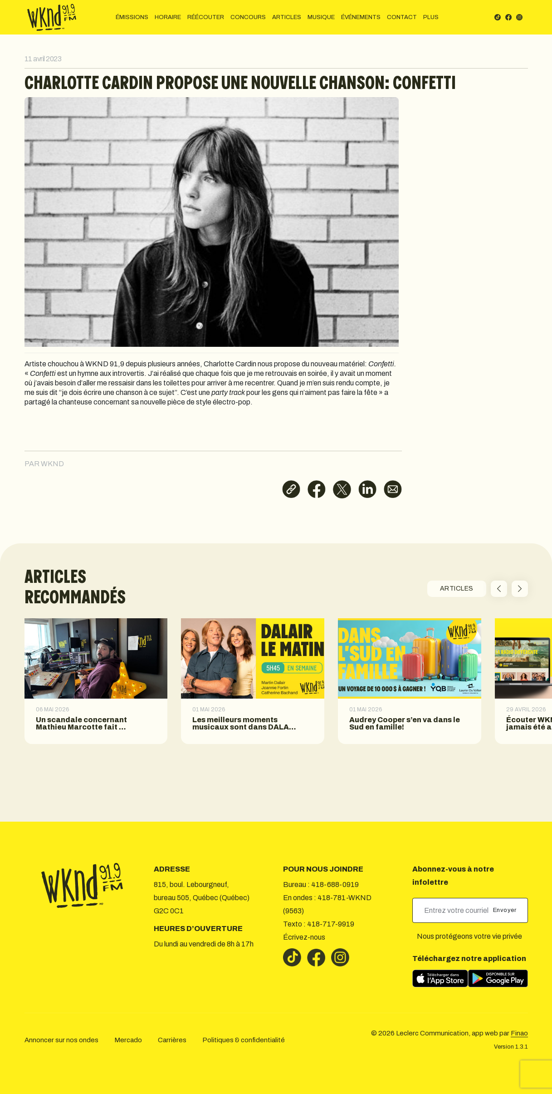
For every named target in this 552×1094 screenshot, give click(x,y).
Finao (519, 1033)
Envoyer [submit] (505, 910)
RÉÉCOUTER (205, 17)
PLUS (431, 17)
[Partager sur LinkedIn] (367, 489)
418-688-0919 (335, 884)
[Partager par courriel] (393, 489)
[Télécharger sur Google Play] (498, 978)
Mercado (128, 1040)
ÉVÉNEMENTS (361, 17)
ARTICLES (286, 17)
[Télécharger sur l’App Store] (440, 978)
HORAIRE (168, 17)
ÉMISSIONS (132, 17)
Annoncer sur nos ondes (61, 1040)
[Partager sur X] (342, 489)
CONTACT (402, 17)
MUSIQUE (321, 17)
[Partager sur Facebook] (317, 489)
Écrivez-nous (304, 937)
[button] (499, 589)
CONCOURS (248, 17)
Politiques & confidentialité (243, 1040)
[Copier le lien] (291, 489)
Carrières (172, 1040)
